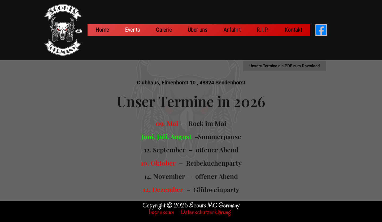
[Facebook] (321, 30)
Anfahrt (232, 29)
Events (132, 29)
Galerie (164, 29)
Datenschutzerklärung (207, 212)
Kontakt (293, 29)
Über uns (197, 29)
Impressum (161, 212)
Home (102, 29)
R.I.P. (263, 29)
